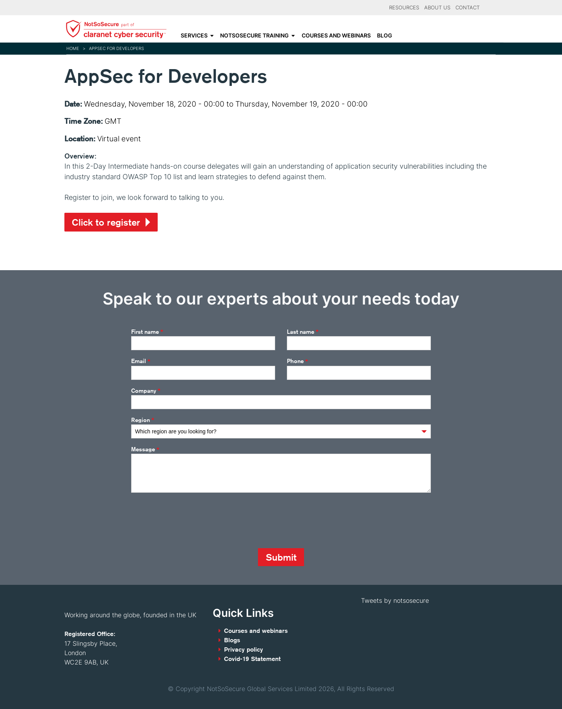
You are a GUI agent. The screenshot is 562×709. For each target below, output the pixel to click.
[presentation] (190, 520)
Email (140, 361)
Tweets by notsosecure (395, 600)
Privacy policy (243, 649)
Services (194, 35)
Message (145, 449)
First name (147, 332)
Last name (302, 332)
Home (72, 48)
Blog (384, 35)
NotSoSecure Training (254, 35)
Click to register (106, 222)
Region (142, 420)
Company (145, 391)
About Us (437, 8)
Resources (404, 8)
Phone (297, 361)
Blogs (232, 640)
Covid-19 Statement (252, 659)
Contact (467, 8)
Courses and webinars (336, 35)
